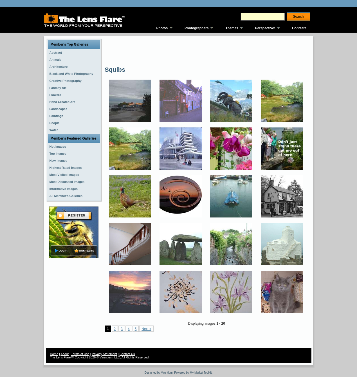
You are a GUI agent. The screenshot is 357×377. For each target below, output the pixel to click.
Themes (231, 28)
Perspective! (265, 28)
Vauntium (167, 372)
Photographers (196, 28)
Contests (299, 28)
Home (54, 354)
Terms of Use (80, 354)
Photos (162, 28)
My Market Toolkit (201, 372)
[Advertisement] (207, 50)
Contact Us (127, 354)
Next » (146, 329)
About (64, 354)
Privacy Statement (104, 354)
